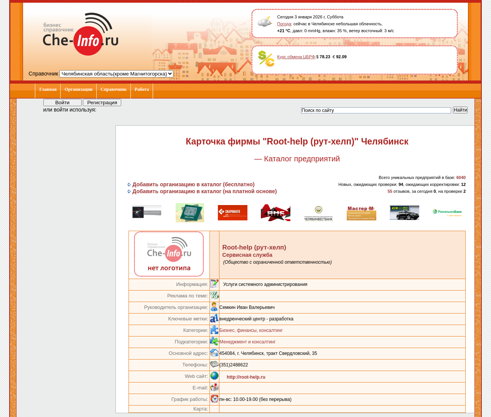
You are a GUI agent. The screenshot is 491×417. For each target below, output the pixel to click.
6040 (461, 177)
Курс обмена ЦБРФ (296, 56)
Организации (78, 89)
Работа (142, 89)
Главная (47, 89)
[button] (109, 109)
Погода (284, 23)
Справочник (114, 89)
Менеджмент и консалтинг (247, 342)
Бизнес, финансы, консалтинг (251, 330)
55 (389, 191)
